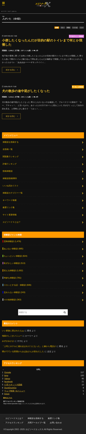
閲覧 (68, 28)
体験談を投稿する (11, 142)
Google (7, 372)
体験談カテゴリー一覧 (13, 193)
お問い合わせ (56, 422)
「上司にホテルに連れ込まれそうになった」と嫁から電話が (29, 346)
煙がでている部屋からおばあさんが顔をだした (23, 351)
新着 (56, 28)
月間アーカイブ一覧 (37, 422)
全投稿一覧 (8, 149)
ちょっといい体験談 (15, 256)
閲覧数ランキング (11, 156)
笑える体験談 (13, 270)
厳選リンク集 (9, 207)
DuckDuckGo (10, 388)
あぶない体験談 (13, 249)
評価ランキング (10, 164)
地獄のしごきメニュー (12, 336)
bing (6, 375)
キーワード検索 (10, 200)
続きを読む (10, 70)
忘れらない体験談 (14, 292)
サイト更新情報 (10, 215)
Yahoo (7, 378)
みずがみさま (8, 341)
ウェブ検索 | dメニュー (14, 391)
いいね (75, 28)
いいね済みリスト (11, 186)
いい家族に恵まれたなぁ (13, 330)
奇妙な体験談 (12, 278)
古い (62, 28)
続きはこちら (7, 398)
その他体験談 (12, 299)
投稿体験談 (8, 171)
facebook (8, 381)
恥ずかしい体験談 (14, 263)
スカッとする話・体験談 (17, 285)
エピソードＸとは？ (12, 222)
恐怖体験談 (12, 241)
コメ (81, 28)
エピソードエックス (34, 429)
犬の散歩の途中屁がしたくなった (26, 91)
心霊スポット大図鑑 (13, 385)
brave (6, 394)
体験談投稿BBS (10, 178)
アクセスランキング (14, 422)
